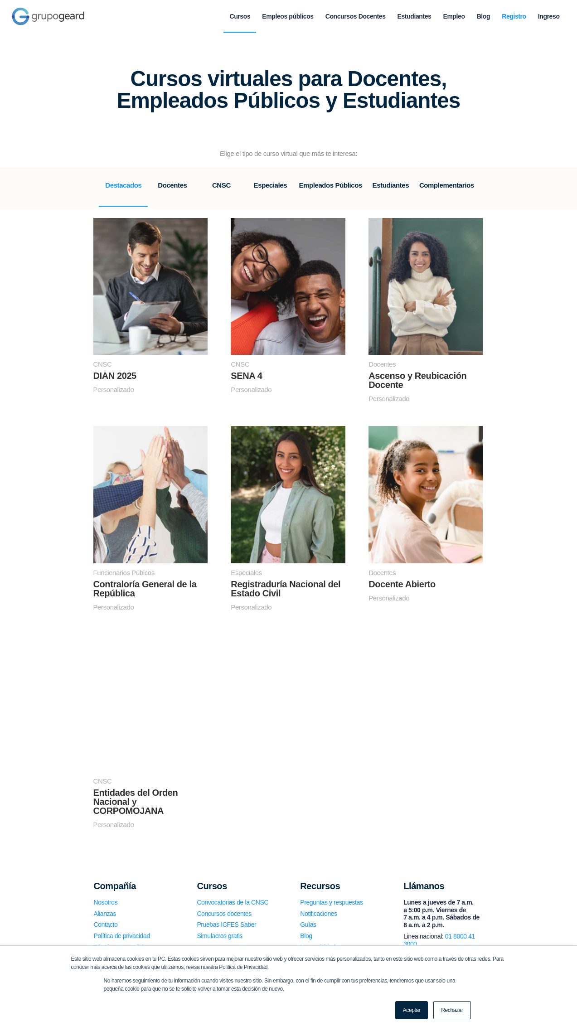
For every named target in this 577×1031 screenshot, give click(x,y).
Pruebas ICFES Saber (226, 924)
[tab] (123, 191)
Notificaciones (318, 913)
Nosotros (106, 902)
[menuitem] (239, 16)
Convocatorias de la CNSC (232, 902)
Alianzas (105, 913)
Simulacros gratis (219, 935)
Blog (306, 935)
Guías (308, 924)
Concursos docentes (224, 913)
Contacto (106, 924)
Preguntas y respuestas (331, 902)
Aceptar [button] (412, 1010)
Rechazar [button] (452, 1010)
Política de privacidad (122, 935)
